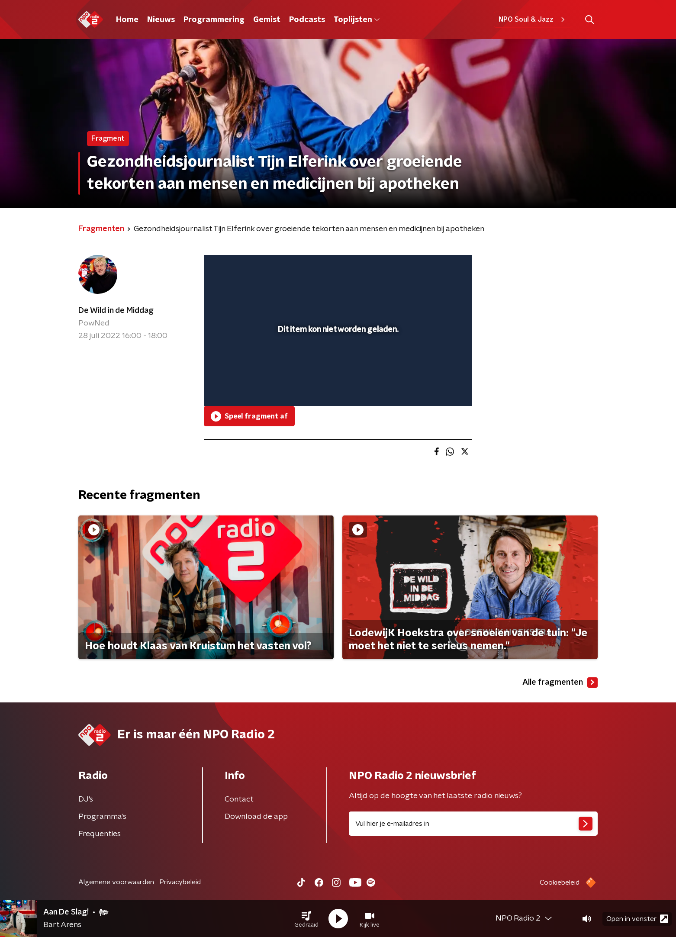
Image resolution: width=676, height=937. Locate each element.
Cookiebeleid (559, 882)
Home (127, 20)
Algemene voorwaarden (116, 882)
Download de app (256, 817)
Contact (239, 799)
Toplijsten (357, 20)
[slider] (337, 363)
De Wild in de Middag (116, 311)
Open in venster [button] (637, 918)
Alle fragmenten (560, 682)
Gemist (266, 20)
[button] (306, 919)
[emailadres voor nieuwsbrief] (473, 823)
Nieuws (161, 20)
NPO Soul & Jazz (533, 19)
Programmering (214, 20)
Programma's (102, 817)
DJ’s (85, 799)
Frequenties (99, 834)
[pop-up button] (433, 387)
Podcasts (307, 20)
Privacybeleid (180, 882)
